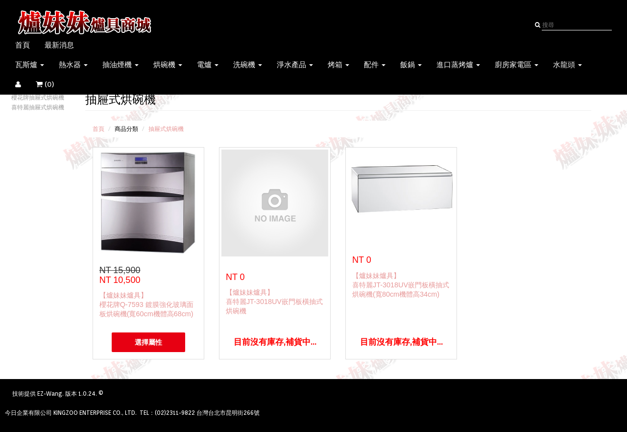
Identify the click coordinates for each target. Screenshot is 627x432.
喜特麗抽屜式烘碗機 (37, 107)
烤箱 (338, 64)
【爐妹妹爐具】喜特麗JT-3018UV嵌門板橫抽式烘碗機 (274, 301)
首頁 (22, 45)
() (51, 84)
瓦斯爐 (29, 64)
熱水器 (73, 64)
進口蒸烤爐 (458, 64)
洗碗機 (247, 64)
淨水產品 (295, 64)
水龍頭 (567, 64)
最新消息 (59, 45)
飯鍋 (411, 64)
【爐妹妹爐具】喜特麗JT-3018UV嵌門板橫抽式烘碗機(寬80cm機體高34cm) (400, 285)
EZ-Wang (49, 393)
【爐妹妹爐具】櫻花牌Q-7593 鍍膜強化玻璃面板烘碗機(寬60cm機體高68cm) (146, 304)
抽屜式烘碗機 (166, 128)
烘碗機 (167, 64)
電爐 (207, 64)
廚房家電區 (516, 64)
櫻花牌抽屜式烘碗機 (37, 97)
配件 (375, 64)
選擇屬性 (148, 342)
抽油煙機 (120, 64)
